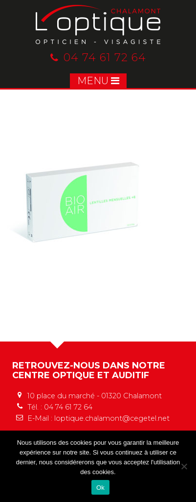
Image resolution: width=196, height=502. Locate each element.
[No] (184, 466)
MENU (98, 81)
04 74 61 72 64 (98, 57)
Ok (100, 487)
